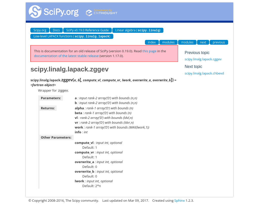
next (203, 42)
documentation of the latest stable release (66, 55)
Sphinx (179, 199)
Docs (56, 30)
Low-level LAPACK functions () (71, 36)
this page (149, 50)
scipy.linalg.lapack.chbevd (204, 72)
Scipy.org (39, 30)
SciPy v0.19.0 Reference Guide (87, 30)
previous (219, 42)
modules (168, 42)
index (152, 42)
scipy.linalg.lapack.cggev (203, 58)
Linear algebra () (138, 30)
